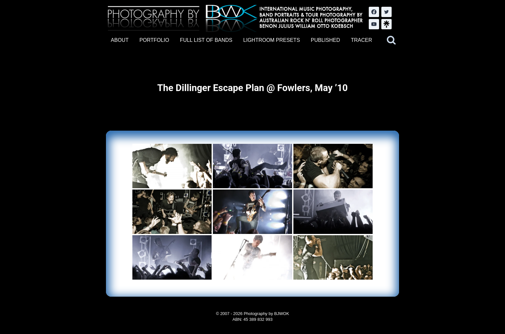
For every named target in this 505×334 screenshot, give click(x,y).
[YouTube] (374, 24)
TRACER (361, 40)
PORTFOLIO (154, 40)
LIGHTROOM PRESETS (271, 40)
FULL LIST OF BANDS (206, 40)
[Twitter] (386, 12)
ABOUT (120, 40)
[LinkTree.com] (386, 24)
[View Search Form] (391, 40)
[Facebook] (374, 12)
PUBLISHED (325, 40)
